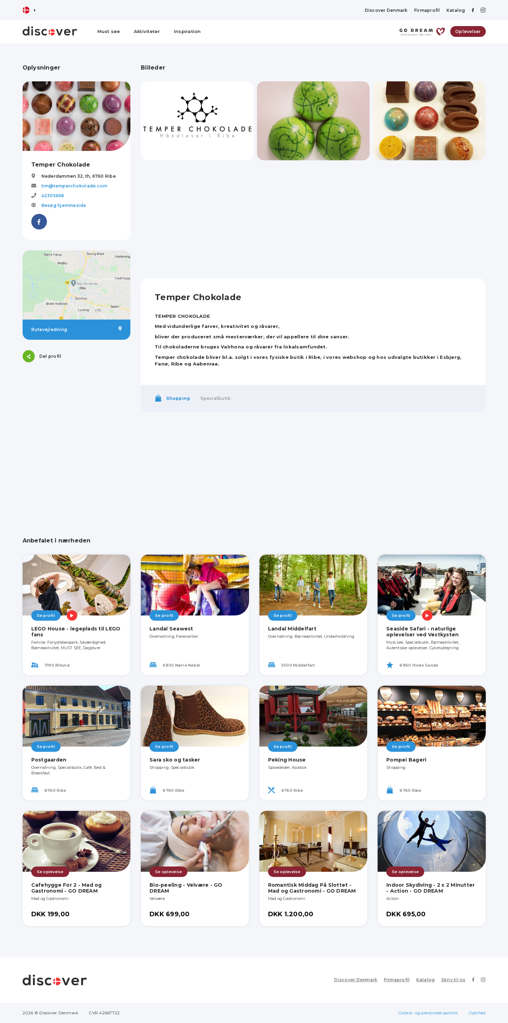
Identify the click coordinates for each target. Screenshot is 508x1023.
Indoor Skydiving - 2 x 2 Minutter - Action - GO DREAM (430, 888)
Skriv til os (453, 979)
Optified (477, 1012)
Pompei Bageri (406, 760)
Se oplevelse (50, 871)
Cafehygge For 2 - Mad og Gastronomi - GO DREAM (66, 888)
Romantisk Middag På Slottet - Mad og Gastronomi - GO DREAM (312, 888)
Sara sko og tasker (175, 760)
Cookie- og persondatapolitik (428, 1012)
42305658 (52, 195)
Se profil (46, 615)
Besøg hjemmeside (63, 205)
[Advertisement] (77, 416)
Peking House (287, 760)
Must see (108, 31)
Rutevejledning (76, 329)
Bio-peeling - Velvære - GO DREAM (186, 888)
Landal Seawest (171, 629)
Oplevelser (468, 31)
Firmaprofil (427, 10)
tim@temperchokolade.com (74, 185)
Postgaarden (49, 760)
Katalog (455, 10)
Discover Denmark (386, 10)
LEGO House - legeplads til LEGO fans (76, 632)
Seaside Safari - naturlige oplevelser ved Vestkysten (422, 632)
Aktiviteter (147, 31)
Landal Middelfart (292, 629)
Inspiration (187, 31)
